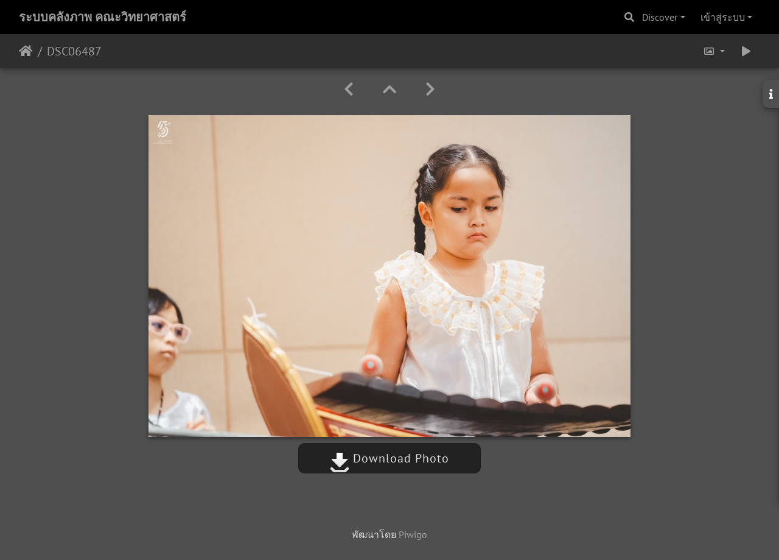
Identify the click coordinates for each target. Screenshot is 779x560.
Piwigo (413, 534)
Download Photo (389, 458)
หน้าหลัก (26, 51)
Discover (659, 17)
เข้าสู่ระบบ (722, 17)
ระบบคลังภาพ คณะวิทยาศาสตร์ (102, 17)
